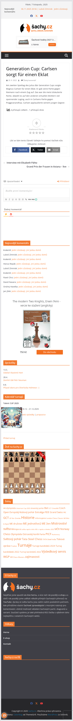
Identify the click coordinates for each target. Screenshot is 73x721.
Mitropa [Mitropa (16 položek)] (15, 529)
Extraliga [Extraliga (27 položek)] (39, 512)
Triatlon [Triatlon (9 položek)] (14, 546)
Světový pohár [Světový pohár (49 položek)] (12, 539)
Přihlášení (63, 181)
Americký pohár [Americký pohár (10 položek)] (37, 508)
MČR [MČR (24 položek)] (57, 529)
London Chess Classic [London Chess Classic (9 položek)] (54, 518)
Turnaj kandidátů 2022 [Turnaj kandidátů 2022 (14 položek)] (30, 552)
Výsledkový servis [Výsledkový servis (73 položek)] (54, 551)
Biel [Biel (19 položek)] (46, 508)
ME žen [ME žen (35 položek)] (46, 523)
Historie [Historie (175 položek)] (27, 517)
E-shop (6, 638)
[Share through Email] (53, 149)
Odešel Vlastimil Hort (13, 372)
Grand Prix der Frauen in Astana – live (48, 167)
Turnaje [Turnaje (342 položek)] (24, 545)
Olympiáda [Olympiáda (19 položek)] (16, 534)
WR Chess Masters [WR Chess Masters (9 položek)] (17, 557)
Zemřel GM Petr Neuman (14, 380)
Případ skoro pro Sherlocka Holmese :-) (21, 387)
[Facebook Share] (20, 149)
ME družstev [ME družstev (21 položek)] (16, 523)
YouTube (7, 602)
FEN (29, 199)
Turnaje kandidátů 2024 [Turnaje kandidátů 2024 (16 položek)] (43, 545)
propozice (41, 414)
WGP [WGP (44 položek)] (6, 557)
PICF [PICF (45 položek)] (48, 534)
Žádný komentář (29, 80)
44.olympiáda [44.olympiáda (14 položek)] (9, 508)
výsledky (30, 414)
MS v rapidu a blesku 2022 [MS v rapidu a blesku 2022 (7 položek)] (44, 529)
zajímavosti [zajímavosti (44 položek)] (32, 557)
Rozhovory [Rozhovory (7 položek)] (56, 534)
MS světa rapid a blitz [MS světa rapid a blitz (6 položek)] (27, 529)
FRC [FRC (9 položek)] (64, 512)
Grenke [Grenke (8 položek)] (18, 518)
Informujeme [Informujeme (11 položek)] (40, 518)
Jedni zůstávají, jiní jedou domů (26, 250)
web (24, 414)
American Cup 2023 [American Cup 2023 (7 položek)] (23, 508)
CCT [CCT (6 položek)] (50, 508)
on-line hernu (30, 595)
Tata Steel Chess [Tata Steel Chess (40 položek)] (32, 539)
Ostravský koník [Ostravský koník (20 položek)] (31, 534)
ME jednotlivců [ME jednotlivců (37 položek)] (32, 523)
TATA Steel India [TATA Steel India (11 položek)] (49, 539)
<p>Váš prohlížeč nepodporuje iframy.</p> (24, 472)
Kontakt (7, 644)
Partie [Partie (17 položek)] (42, 534)
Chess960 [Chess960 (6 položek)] (55, 508)
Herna (6, 632)
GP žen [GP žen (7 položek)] (11, 518)
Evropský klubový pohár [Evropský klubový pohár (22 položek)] (22, 512)
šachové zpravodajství (34, 605)
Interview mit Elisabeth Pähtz (20, 163)
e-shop (61, 595)
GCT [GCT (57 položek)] (6, 518)
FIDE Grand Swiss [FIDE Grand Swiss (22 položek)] (54, 512)
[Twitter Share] (38, 149)
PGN (33, 199)
